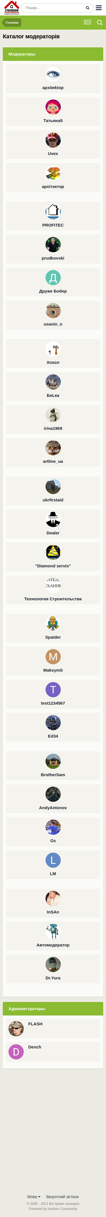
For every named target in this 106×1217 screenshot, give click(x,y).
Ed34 (53, 736)
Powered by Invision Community (53, 1209)
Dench (34, 1047)
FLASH (35, 1023)
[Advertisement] (53, 1135)
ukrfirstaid (53, 499)
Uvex (53, 153)
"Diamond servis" (53, 565)
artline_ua (53, 461)
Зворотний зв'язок (62, 1196)
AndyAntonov (53, 807)
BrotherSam (53, 774)
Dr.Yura (53, 977)
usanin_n (53, 324)
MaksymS (53, 670)
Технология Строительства (53, 598)
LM (53, 873)
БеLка (53, 395)
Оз (53, 840)
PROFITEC (53, 225)
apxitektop (53, 87)
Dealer (53, 532)
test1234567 (53, 703)
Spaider (53, 637)
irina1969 (53, 428)
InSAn (53, 912)
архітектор (53, 186)
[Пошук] (51, 8)
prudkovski (53, 258)
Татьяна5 (52, 120)
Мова (34, 1196)
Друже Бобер (53, 291)
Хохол (53, 362)
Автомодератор (53, 944)
